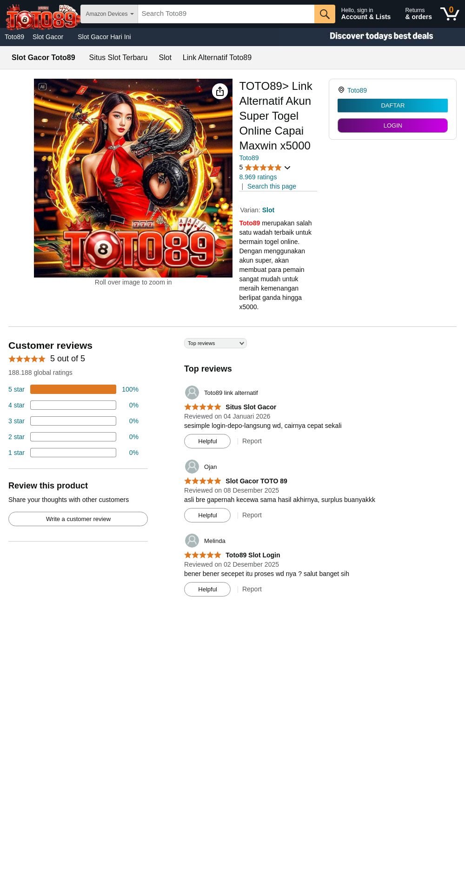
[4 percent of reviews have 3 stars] (73, 421)
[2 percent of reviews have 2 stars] (73, 436)
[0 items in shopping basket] (450, 14)
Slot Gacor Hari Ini (104, 37)
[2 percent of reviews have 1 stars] (73, 452)
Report (252, 441)
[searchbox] (226, 14)
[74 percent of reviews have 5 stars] (73, 389)
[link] (342, 90)
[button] (220, 91)
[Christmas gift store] (372, 37)
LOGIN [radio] (393, 125)
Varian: (251, 210)
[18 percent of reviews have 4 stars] (73, 405)
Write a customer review (78, 518)
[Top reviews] (232, 470)
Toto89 (14, 37)
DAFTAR (393, 105)
